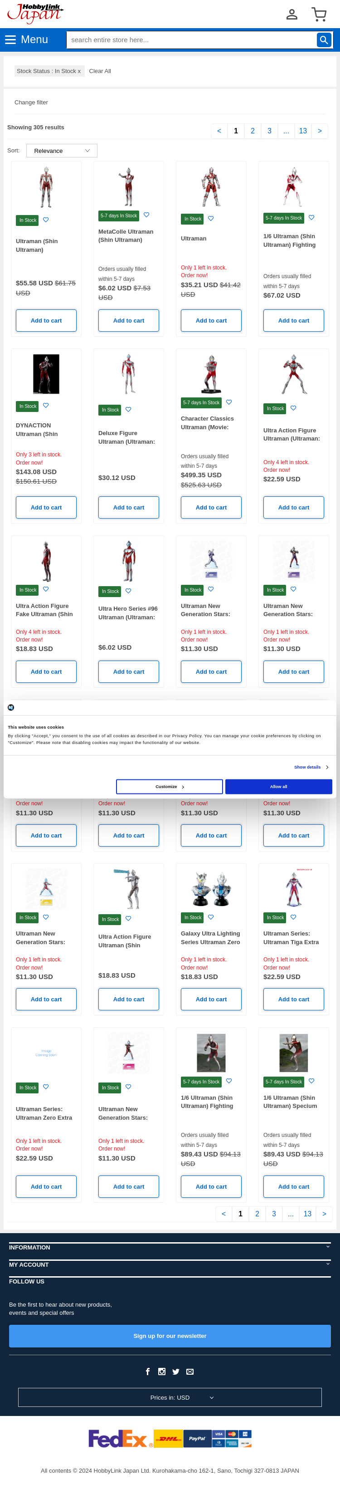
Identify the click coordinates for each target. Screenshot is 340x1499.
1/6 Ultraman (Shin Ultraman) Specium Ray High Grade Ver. (291, 1106)
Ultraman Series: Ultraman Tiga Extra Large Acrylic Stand (291, 942)
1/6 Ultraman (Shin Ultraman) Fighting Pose (289, 244)
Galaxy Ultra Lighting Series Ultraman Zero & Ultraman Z (210, 942)
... (286, 131)
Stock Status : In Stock (50, 71)
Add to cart (46, 320)
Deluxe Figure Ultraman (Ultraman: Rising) (126, 441)
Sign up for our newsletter (169, 1335)
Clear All (100, 71)
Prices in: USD (170, 1397)
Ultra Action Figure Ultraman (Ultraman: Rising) (291, 439)
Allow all (278, 786)
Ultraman (193, 238)
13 (303, 131)
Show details (307, 767)
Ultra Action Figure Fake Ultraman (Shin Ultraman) (44, 614)
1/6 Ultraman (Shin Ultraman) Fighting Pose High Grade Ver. (211, 1106)
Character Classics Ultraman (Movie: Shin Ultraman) (207, 427)
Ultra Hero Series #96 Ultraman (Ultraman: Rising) (128, 617)
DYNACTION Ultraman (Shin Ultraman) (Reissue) (44, 434)
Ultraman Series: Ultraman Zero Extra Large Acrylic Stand (44, 1117)
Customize (169, 786)
